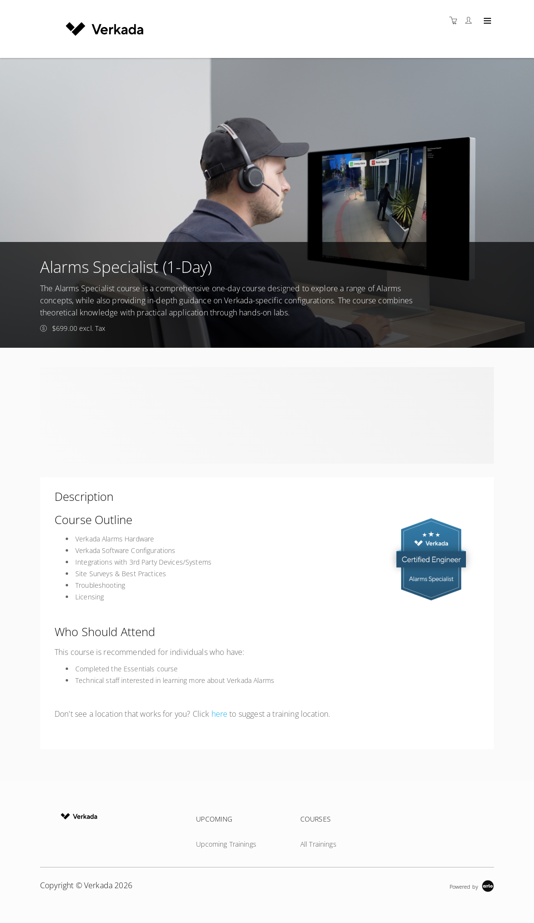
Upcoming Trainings (226, 844)
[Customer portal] (470, 20)
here (219, 714)
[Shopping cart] (456, 20)
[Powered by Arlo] (472, 885)
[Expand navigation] (486, 21)
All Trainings (318, 844)
